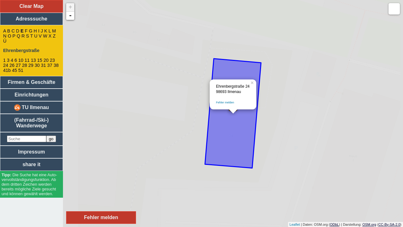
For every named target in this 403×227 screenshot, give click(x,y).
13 (33, 60)
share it (32, 164)
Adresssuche (32, 18)
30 (37, 65)
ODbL (334, 224)
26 (11, 65)
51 (20, 70)
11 (27, 60)
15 (39, 60)
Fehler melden (225, 102)
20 (45, 60)
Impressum (31, 151)
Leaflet (295, 224)
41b (7, 70)
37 (49, 65)
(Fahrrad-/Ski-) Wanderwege (31, 122)
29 (30, 65)
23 (52, 60)
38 (56, 65)
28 (24, 65)
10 (20, 60)
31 (43, 65)
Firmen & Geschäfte (31, 82)
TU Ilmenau (31, 107)
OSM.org (369, 224)
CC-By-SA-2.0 (389, 224)
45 (14, 70)
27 (18, 65)
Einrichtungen (31, 94)
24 (5, 65)
